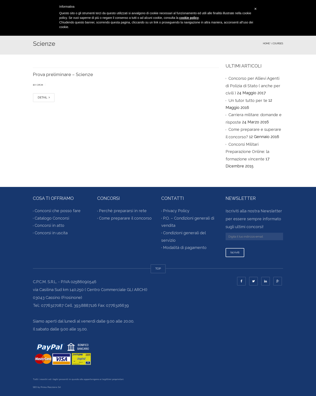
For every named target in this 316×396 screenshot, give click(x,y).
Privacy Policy (176, 211)
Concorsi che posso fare (58, 211)
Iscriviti (234, 252)
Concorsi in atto (49, 225)
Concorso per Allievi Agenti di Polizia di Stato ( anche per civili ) (253, 85)
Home (266, 43)
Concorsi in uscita (51, 233)
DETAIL (44, 97)
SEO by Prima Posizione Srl (47, 387)
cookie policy (189, 18)
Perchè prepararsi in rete (123, 211)
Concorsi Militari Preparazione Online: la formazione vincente (247, 151)
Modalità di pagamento (184, 247)
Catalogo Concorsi (52, 218)
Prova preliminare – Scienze (63, 74)
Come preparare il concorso (125, 218)
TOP (158, 268)
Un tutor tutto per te (247, 100)
